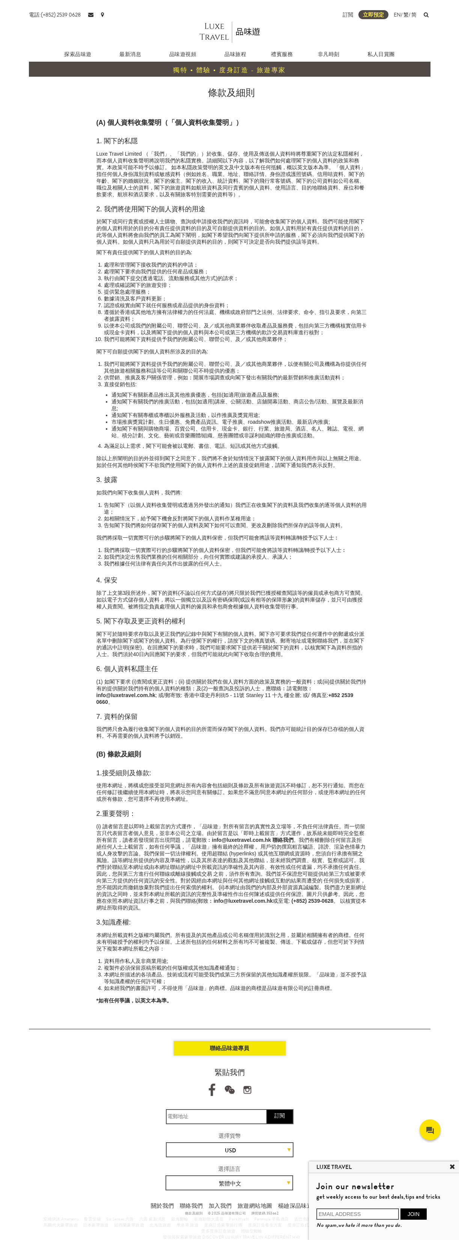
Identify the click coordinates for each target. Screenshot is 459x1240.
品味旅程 (235, 54)
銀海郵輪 (179, 1219)
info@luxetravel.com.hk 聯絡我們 (252, 840)
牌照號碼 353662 (264, 1213)
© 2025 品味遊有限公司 (227, 1213)
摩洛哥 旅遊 (187, 1225)
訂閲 (348, 14)
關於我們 (162, 1206)
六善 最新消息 (152, 1219)
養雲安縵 (92, 1219)
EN (397, 14)
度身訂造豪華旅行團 (223, 1225)
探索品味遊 (78, 54)
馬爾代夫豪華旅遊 (61, 1225)
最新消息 (130, 54)
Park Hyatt (239, 1219)
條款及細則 (194, 1213)
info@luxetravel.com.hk (126, 695)
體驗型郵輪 (251, 1231)
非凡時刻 (329, 54)
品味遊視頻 (183, 54)
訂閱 (279, 1116)
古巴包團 (303, 1219)
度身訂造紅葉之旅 (304, 1225)
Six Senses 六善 (120, 1219)
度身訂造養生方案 (265, 1225)
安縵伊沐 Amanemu (60, 1219)
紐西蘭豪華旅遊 (129, 1225)
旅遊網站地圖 (255, 1206)
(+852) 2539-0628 (313, 901)
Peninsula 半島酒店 (271, 1219)
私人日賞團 (381, 54)
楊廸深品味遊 (295, 1206)
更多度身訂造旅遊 (218, 1231)
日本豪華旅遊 (95, 1225)
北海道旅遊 (160, 1225)
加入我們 (220, 1206)
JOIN (414, 1214)
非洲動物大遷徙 (209, 1219)
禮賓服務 (282, 54)
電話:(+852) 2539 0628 (55, 14)
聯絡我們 (191, 1206)
